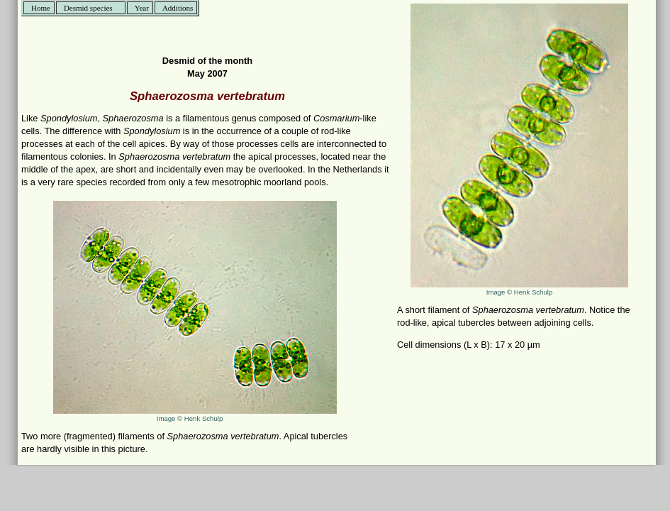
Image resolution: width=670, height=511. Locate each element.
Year (142, 8)
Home (40, 8)
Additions (177, 8)
